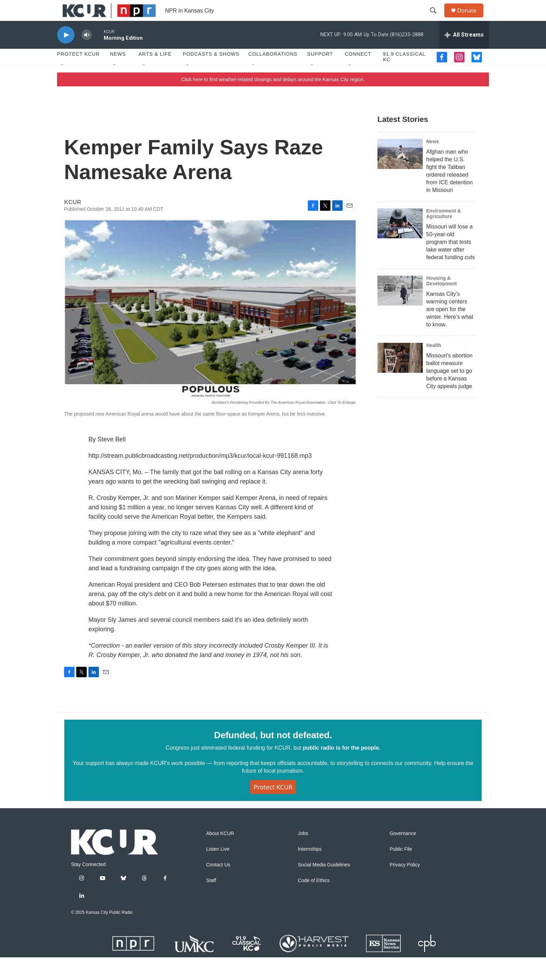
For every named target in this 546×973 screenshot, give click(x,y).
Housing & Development (441, 296)
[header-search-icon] (436, 18)
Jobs (303, 849)
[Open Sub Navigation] (62, 81)
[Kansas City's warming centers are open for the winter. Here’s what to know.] (400, 306)
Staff (211, 896)
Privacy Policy (405, 880)
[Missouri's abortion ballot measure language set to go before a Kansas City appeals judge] (400, 373)
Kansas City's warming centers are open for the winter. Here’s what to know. (449, 325)
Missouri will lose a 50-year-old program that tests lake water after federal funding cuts (450, 257)
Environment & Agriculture (443, 229)
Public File (401, 864)
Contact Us (218, 880)
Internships (309, 864)
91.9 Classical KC (404, 72)
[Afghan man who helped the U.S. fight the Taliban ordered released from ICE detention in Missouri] (400, 170)
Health (433, 361)
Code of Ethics (313, 896)
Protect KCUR (78, 69)
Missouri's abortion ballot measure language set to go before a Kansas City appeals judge (449, 386)
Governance (403, 849)
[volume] (87, 51)
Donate (471, 18)
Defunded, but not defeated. (273, 751)
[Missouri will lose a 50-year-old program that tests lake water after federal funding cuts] (400, 239)
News (118, 69)
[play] (65, 51)
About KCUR (220, 849)
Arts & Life (155, 69)
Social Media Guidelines (324, 880)
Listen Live (217, 864)
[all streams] (464, 50)
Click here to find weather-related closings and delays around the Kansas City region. (273, 95)
